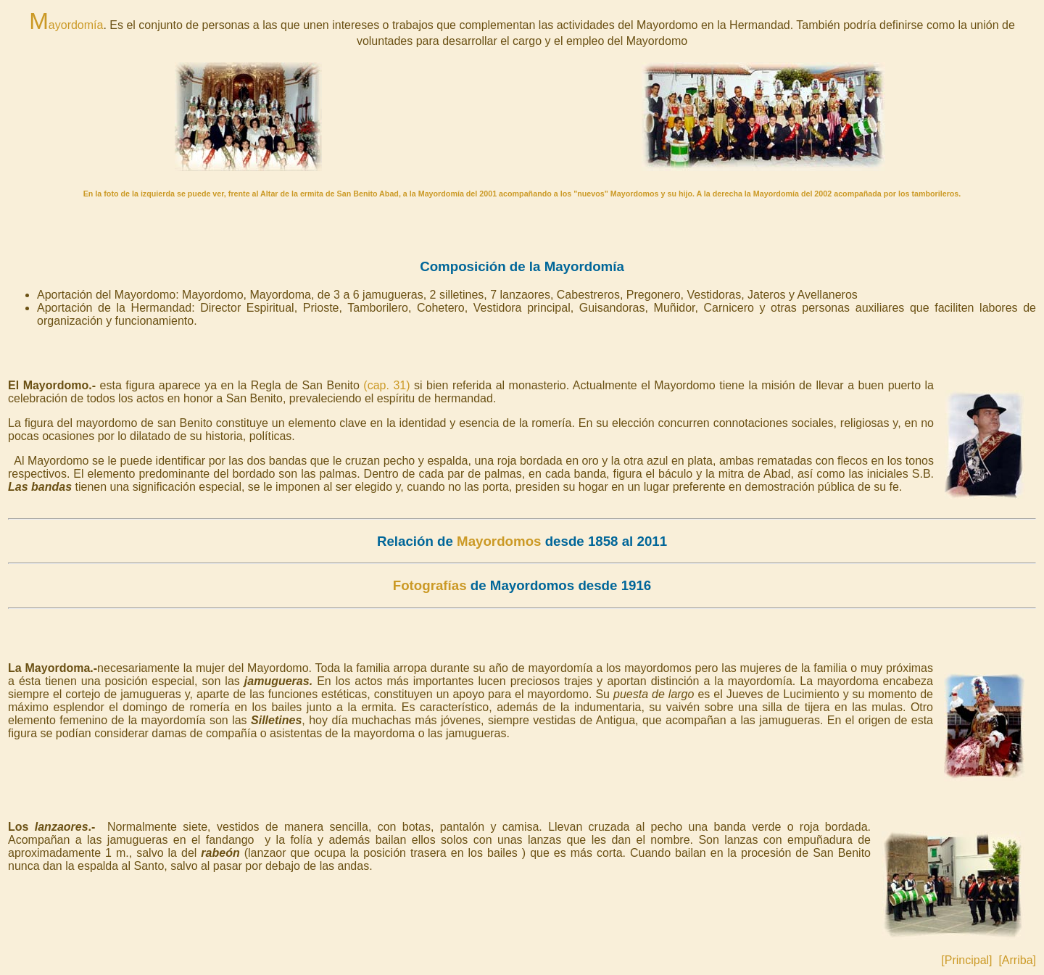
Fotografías (430, 585)
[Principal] (966, 960)
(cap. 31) (386, 385)
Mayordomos (499, 541)
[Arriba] (1017, 960)
